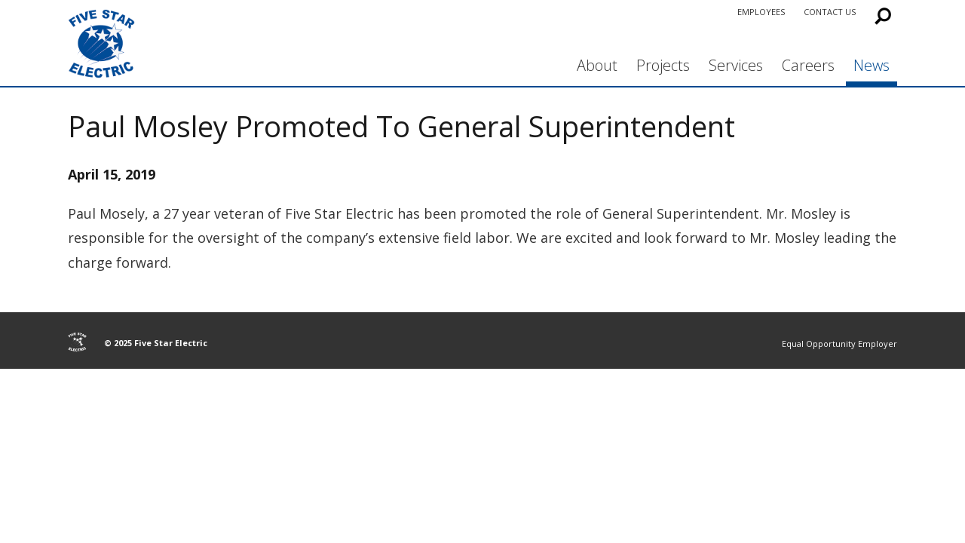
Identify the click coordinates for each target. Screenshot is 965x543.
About (597, 65)
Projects (663, 65)
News (871, 65)
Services (736, 65)
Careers (808, 65)
